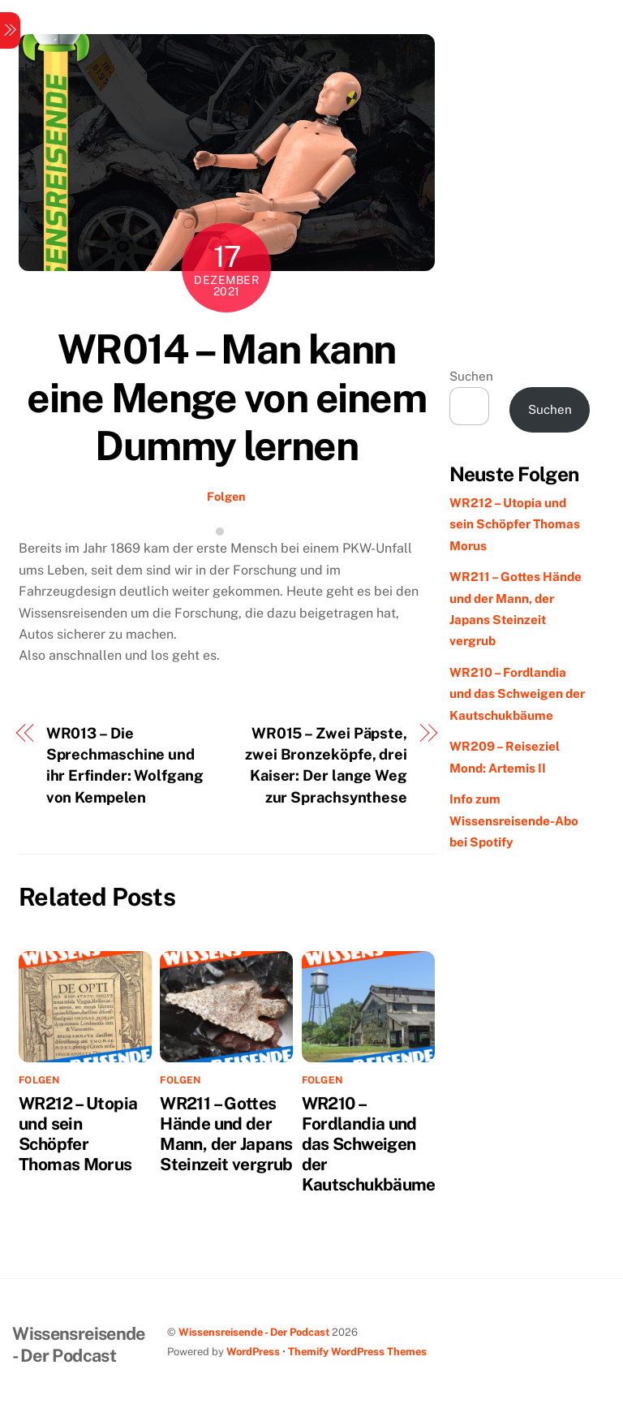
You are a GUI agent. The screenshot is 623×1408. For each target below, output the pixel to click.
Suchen (471, 376)
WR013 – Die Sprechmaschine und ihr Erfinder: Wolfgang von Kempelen (125, 765)
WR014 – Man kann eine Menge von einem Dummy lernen (226, 397)
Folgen (226, 496)
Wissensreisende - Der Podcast (253, 1332)
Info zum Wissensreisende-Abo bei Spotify (513, 820)
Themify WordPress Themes (357, 1352)
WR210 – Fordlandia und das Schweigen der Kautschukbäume (369, 1144)
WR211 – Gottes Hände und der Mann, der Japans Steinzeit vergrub (226, 1133)
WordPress (253, 1352)
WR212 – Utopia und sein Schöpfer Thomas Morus (78, 1133)
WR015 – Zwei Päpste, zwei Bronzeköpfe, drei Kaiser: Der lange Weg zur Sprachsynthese (326, 765)
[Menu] (10, 30)
